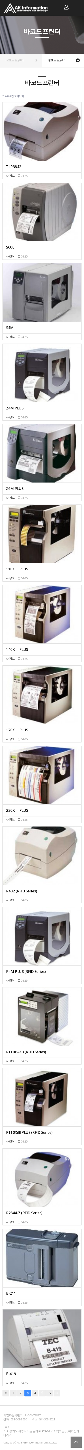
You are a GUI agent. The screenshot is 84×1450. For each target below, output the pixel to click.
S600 (10, 247)
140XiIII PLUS (17, 649)
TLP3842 (13, 166)
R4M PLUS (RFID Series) (25, 971)
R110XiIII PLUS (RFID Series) (29, 1132)
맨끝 (57, 1393)
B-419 (11, 1373)
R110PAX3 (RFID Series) (26, 1052)
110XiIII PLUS (17, 569)
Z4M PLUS (14, 408)
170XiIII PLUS (17, 729)
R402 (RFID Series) (21, 891)
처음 (5, 1393)
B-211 (11, 1293)
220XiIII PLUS (17, 810)
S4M (10, 327)
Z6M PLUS (14, 488)
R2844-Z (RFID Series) (24, 1212)
